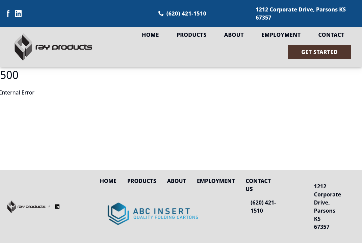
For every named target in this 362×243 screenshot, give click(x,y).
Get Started (319, 52)
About (234, 34)
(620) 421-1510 (182, 13)
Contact (331, 34)
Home (150, 34)
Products (192, 34)
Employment (281, 34)
